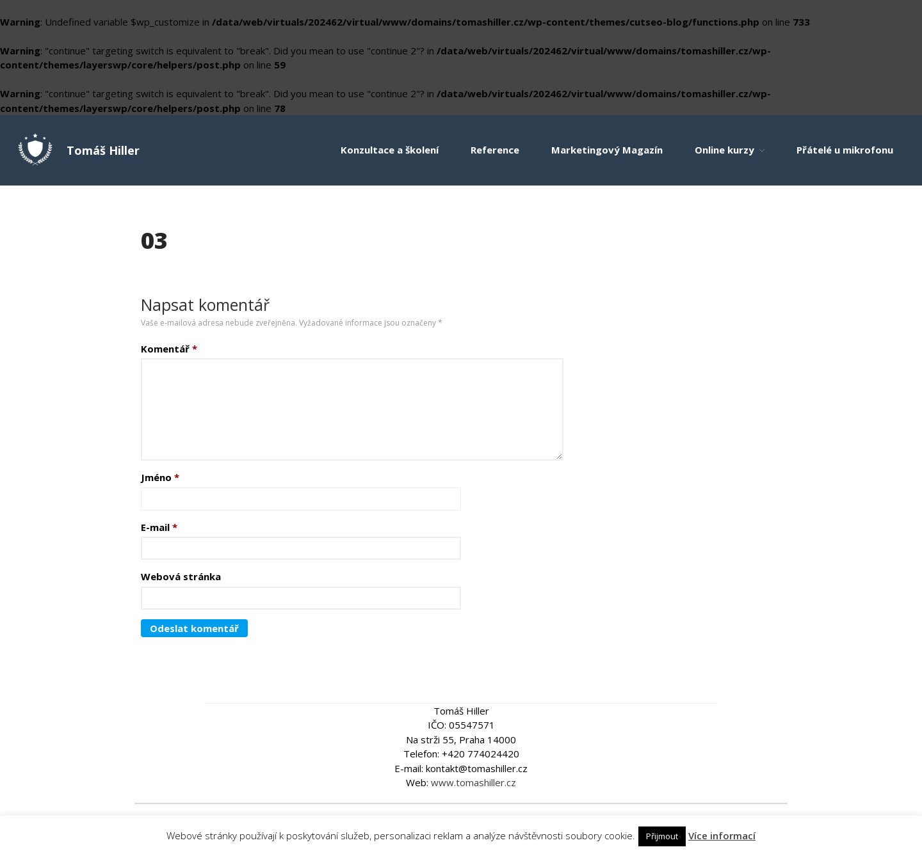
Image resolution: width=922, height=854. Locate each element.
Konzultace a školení (390, 149)
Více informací (722, 835)
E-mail (159, 527)
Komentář (169, 348)
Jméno (160, 477)
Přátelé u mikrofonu (845, 149)
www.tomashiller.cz (473, 782)
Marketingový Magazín (607, 149)
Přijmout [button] (662, 836)
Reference (495, 149)
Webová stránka (181, 576)
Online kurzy (724, 149)
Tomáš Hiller (103, 150)
